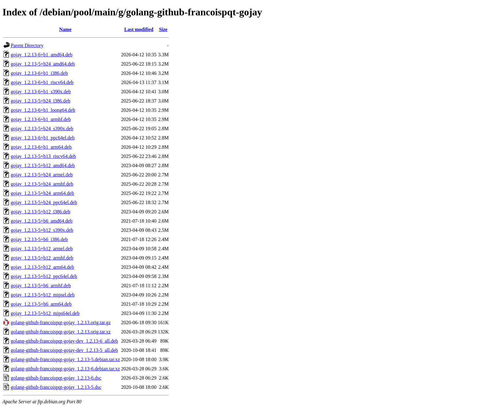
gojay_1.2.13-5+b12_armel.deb (42, 248)
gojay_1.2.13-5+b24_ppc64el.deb (44, 202)
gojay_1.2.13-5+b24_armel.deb (42, 174)
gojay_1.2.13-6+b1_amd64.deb (42, 54)
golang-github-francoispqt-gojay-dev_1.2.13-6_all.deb (64, 341)
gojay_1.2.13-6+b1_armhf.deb (41, 119)
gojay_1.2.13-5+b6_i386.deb (39, 239)
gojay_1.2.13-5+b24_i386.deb (40, 100)
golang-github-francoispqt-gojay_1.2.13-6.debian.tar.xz (65, 368)
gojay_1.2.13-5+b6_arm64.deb (41, 304)
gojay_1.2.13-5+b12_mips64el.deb (45, 313)
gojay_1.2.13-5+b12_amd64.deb (43, 165)
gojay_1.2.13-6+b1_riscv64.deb (42, 82)
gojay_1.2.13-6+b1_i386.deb (39, 73)
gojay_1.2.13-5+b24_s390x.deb (42, 128)
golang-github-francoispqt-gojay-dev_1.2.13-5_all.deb (64, 350)
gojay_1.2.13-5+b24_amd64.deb (43, 63)
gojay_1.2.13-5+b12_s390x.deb (42, 230)
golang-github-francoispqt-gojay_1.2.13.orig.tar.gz (61, 322)
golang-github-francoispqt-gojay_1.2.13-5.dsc (56, 387)
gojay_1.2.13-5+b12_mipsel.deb (43, 294)
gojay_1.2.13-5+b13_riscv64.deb (43, 156)
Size (163, 29)
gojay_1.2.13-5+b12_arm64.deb (42, 267)
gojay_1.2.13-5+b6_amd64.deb (42, 221)
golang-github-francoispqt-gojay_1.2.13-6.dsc (56, 378)
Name (65, 29)
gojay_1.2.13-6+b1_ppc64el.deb (43, 137)
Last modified (138, 29)
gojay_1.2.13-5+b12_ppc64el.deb (44, 276)
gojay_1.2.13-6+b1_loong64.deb (43, 110)
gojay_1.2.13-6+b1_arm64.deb (41, 147)
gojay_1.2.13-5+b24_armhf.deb (42, 184)
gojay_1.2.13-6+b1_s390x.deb (41, 91)
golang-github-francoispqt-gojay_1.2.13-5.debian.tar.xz (65, 359)
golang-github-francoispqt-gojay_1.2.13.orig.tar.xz (61, 331)
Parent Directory (27, 45)
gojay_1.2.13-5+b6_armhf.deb (41, 285)
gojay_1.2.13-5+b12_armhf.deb (42, 257)
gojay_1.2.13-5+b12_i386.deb (40, 211)
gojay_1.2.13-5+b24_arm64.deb (42, 193)
